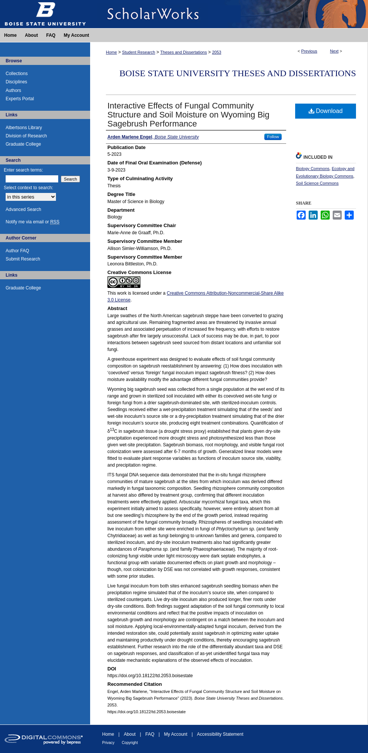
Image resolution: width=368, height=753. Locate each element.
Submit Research (23, 259)
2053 (216, 52)
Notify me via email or (32, 221)
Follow (273, 136)
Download (326, 111)
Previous (309, 51)
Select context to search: (28, 187)
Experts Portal (20, 98)
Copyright (130, 743)
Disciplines (16, 81)
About (130, 734)
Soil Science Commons (317, 183)
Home (111, 52)
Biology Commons (312, 168)
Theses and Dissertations (183, 52)
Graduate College (23, 144)
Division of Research (26, 136)
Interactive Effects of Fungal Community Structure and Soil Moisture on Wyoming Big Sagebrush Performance (188, 114)
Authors (13, 90)
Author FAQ (17, 250)
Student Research (138, 52)
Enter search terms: (23, 170)
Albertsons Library (24, 127)
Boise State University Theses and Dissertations (237, 73)
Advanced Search (23, 209)
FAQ (149, 734)
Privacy (108, 743)
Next (334, 51)
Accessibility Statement (220, 734)
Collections (17, 73)
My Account (175, 734)
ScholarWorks (229, 14)
